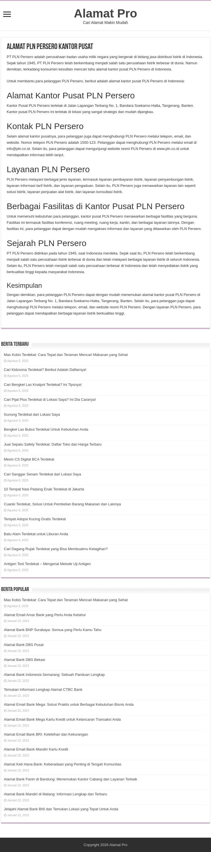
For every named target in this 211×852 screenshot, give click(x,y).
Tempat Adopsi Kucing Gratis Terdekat (35, 519)
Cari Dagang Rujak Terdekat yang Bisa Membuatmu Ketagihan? (56, 549)
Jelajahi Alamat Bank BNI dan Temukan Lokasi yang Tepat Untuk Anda (61, 809)
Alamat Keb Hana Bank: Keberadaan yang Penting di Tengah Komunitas (63, 764)
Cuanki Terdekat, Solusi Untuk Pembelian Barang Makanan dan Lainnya (62, 504)
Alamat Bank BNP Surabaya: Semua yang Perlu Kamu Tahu (52, 630)
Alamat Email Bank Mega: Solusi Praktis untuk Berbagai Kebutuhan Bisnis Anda (69, 704)
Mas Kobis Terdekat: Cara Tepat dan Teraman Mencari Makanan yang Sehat (66, 355)
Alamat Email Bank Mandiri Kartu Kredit (36, 749)
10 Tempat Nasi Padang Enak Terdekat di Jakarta (44, 489)
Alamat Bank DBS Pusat (24, 645)
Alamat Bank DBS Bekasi (24, 660)
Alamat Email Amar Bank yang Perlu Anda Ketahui (45, 615)
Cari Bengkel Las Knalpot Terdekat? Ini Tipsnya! (43, 384)
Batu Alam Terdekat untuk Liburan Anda (36, 534)
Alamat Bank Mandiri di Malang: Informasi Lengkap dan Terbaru (55, 794)
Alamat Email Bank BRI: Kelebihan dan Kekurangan (46, 734)
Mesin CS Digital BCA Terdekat (29, 459)
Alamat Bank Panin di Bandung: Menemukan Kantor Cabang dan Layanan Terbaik (70, 779)
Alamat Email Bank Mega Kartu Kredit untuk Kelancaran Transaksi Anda (62, 719)
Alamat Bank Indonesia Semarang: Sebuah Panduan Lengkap (54, 674)
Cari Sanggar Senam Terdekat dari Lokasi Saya (42, 474)
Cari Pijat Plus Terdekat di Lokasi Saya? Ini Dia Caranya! (50, 399)
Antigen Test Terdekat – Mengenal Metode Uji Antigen (47, 564)
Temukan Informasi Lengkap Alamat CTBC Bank (43, 689)
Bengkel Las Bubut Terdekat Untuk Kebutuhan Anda (46, 429)
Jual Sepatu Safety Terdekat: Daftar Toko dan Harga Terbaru (53, 444)
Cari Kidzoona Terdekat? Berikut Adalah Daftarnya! (45, 370)
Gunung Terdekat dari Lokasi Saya (32, 414)
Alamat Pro (105, 13)
